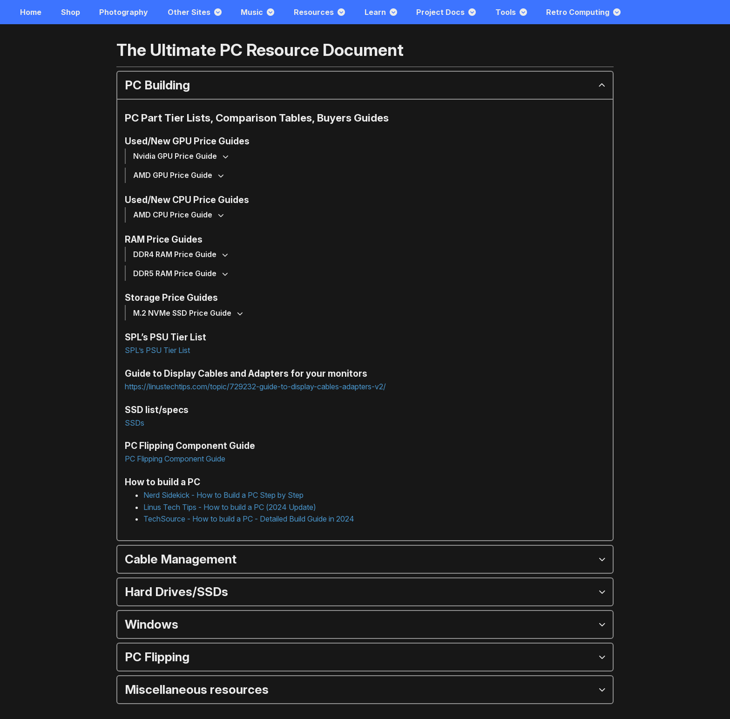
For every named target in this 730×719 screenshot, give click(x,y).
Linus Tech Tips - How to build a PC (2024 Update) (229, 507)
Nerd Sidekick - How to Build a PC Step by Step (223, 495)
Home (30, 12)
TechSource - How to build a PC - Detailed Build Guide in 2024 (248, 518)
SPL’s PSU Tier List (157, 350)
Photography (123, 12)
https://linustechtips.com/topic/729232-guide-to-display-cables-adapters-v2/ (255, 386)
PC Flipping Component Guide (175, 458)
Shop (70, 12)
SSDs (134, 422)
